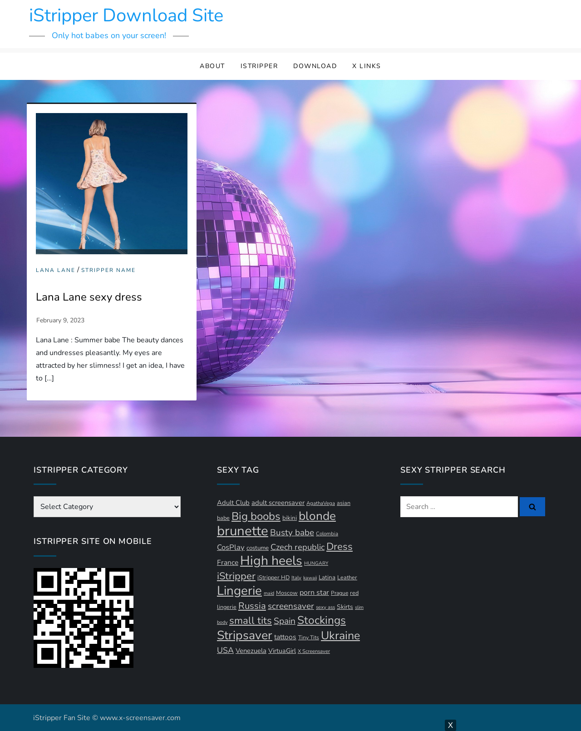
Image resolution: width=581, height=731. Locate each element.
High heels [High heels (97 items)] (271, 560)
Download (315, 66)
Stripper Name (108, 270)
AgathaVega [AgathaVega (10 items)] (320, 503)
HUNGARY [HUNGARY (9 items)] (316, 563)
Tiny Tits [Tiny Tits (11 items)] (308, 637)
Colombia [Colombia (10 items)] (327, 533)
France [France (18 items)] (227, 563)
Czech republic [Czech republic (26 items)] (298, 547)
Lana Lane (55, 270)
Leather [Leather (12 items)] (347, 577)
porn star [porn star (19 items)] (314, 593)
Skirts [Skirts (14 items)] (345, 607)
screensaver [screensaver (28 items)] (291, 606)
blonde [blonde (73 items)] (317, 516)
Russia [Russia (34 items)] (252, 606)
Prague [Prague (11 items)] (339, 593)
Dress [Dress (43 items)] (339, 546)
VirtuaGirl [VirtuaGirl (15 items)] (282, 651)
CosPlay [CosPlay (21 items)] (231, 547)
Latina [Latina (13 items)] (327, 577)
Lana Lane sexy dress (89, 297)
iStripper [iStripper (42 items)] (236, 576)
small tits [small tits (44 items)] (250, 620)
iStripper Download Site (126, 15)
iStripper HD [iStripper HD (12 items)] (273, 577)
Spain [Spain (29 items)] (284, 621)
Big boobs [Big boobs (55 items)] (256, 516)
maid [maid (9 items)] (269, 593)
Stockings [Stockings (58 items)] (321, 620)
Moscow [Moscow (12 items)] (287, 593)
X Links (366, 66)
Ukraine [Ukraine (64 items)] (340, 635)
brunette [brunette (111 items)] (242, 531)
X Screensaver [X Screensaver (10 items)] (314, 651)
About (212, 66)
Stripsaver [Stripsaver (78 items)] (244, 635)
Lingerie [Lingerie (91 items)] (239, 590)
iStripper (259, 66)
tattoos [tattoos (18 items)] (285, 637)
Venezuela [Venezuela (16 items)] (251, 650)
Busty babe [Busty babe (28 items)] (292, 532)
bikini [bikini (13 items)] (289, 518)
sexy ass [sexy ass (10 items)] (325, 607)
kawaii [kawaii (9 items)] (310, 577)
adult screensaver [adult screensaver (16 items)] (278, 502)
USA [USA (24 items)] (225, 650)
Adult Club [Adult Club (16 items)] (233, 502)
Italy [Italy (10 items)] (296, 577)
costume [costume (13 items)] (257, 548)
